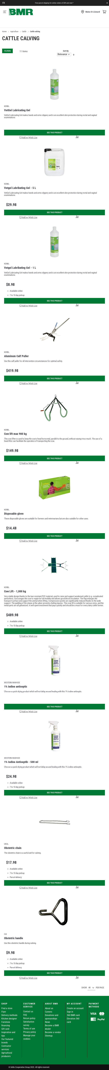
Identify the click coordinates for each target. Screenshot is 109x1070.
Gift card (5, 1029)
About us (49, 1008)
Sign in (70, 1011)
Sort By (66, 51)
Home (4, 31)
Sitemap (49, 1035)
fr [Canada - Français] (3, 3)
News (47, 1022)
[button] (28, 137)
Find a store (6, 1008)
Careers (48, 1011)
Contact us (28, 1011)
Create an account (75, 1008)
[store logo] (21, 12)
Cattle (24, 31)
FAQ (25, 1015)
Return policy (29, 1018)
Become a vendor (53, 1032)
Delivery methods (9, 1015)
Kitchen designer (9, 1018)
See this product (54, 132)
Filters (7, 51)
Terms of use (29, 1028)
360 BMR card (73, 1015)
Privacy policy (29, 1032)
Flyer (3, 1011)
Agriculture (14, 31)
